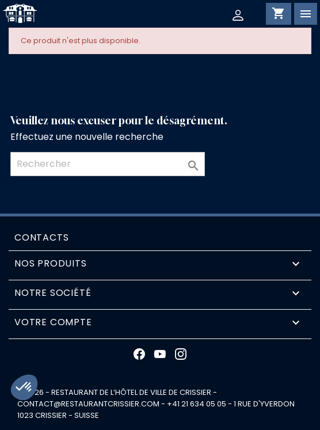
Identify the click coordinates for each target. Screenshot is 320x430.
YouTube (160, 354)
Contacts (41, 237)
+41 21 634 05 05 (196, 403)
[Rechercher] (107, 164)
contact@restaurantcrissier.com (88, 403)
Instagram (181, 354)
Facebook (139, 354)
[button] (24, 387)
